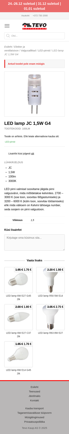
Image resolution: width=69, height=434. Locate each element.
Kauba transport (34, 408)
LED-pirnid (44, 50)
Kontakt (34, 400)
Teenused (34, 391)
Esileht (8, 46)
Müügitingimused (34, 417)
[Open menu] (7, 26)
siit (32, 153)
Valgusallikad (28, 50)
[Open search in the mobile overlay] (34, 35)
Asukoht (25, 15)
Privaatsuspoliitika (34, 421)
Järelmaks (34, 395)
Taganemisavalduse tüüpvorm (34, 412)
